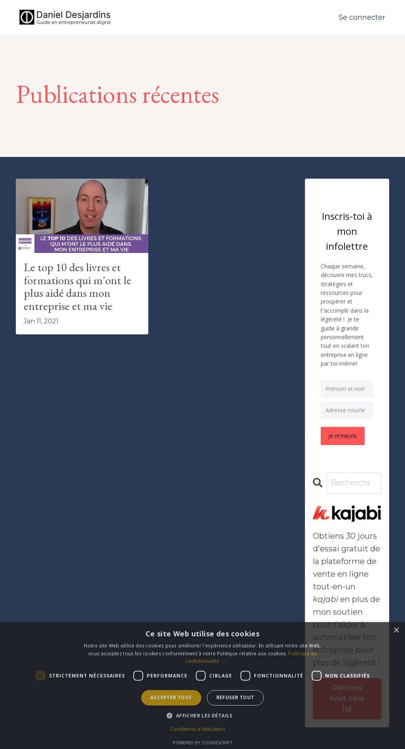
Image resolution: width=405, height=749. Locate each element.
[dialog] (202, 685)
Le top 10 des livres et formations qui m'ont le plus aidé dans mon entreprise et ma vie (78, 287)
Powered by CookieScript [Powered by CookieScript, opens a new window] (203, 742)
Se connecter (362, 17)
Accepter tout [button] (171, 697)
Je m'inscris (343, 436)
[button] (202, 715)
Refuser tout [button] (235, 697)
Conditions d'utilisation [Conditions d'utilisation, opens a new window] (197, 728)
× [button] (396, 631)
